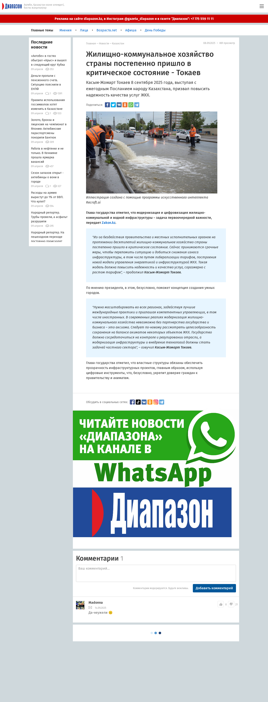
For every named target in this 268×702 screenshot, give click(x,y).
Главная (91, 43)
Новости (104, 43)
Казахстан (118, 43)
